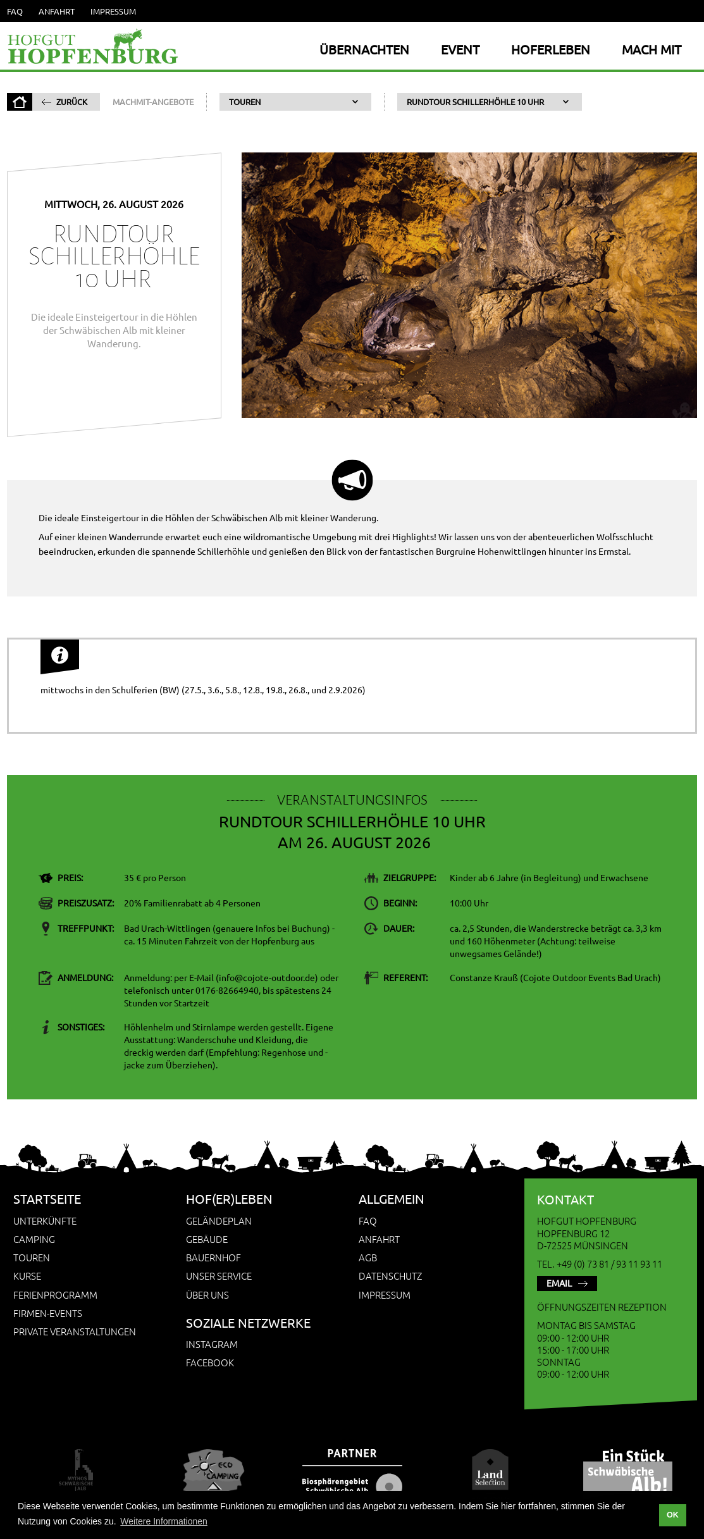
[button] (295, 102)
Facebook (210, 1362)
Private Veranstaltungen (74, 1331)
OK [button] (673, 1515)
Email (559, 1283)
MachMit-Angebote (153, 101)
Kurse (27, 1276)
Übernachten (364, 49)
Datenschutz (390, 1276)
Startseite (47, 1198)
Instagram (212, 1344)
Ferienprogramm (55, 1295)
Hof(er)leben (229, 1198)
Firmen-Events (47, 1313)
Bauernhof (213, 1257)
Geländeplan (219, 1221)
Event (460, 49)
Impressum (113, 11)
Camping (34, 1239)
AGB (368, 1257)
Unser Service (219, 1276)
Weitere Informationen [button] (163, 1521)
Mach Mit (651, 49)
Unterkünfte (45, 1221)
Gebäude (207, 1239)
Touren (31, 1257)
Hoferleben (550, 49)
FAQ (15, 11)
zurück (71, 101)
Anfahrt (57, 11)
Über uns (207, 1295)
